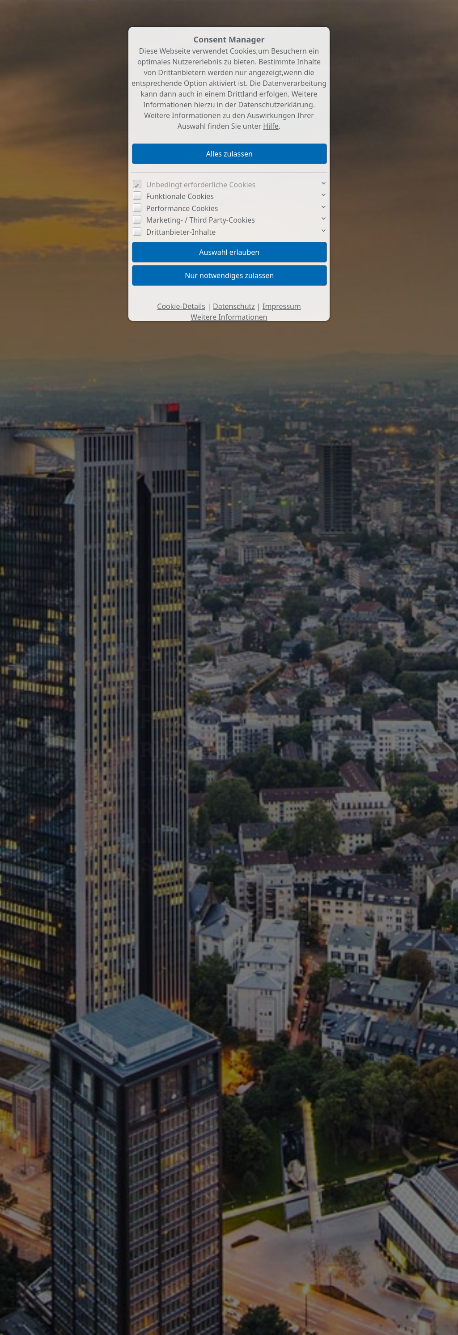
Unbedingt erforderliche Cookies (201, 185)
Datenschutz (234, 306)
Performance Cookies (182, 208)
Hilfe (271, 126)
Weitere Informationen (229, 317)
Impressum (282, 306)
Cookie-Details (181, 306)
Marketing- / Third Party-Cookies (200, 220)
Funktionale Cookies (180, 196)
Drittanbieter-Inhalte (181, 232)
